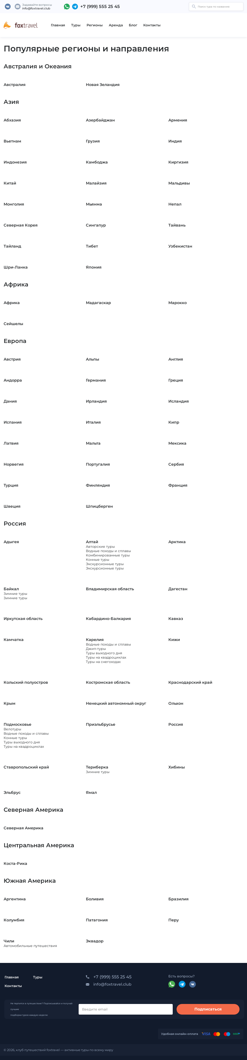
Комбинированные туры (108, 555)
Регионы (95, 25)
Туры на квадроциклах (106, 657)
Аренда (116, 25)
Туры (76, 25)
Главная (58, 25)
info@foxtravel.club (36, 8)
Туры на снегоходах (103, 662)
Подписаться (208, 1009)
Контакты (152, 25)
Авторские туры (100, 546)
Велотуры (12, 729)
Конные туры (97, 559)
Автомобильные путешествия (30, 946)
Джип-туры (96, 649)
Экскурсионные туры (105, 564)
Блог (133, 25)
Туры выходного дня (104, 653)
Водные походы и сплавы (108, 551)
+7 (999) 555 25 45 (100, 6)
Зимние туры (15, 593)
